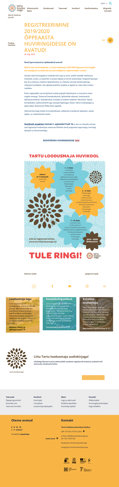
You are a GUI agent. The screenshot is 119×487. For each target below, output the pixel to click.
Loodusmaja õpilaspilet (43, 406)
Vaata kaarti (52, 439)
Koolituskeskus (91, 8)
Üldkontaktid (94, 400)
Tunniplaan (38, 403)
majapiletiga (24, 434)
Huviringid (38, 400)
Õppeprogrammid (13, 400)
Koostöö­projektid (68, 406)
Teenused (63, 8)
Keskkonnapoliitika (68, 403)
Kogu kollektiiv (94, 406)
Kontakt (107, 11)
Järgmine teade (91, 274)
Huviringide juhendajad (98, 403)
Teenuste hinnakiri (13, 406)
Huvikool (76, 8)
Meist (29, 11)
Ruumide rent (11, 403)
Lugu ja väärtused (68, 400)
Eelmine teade (30, 274)
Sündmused (48, 8)
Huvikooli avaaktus (34, 124)
